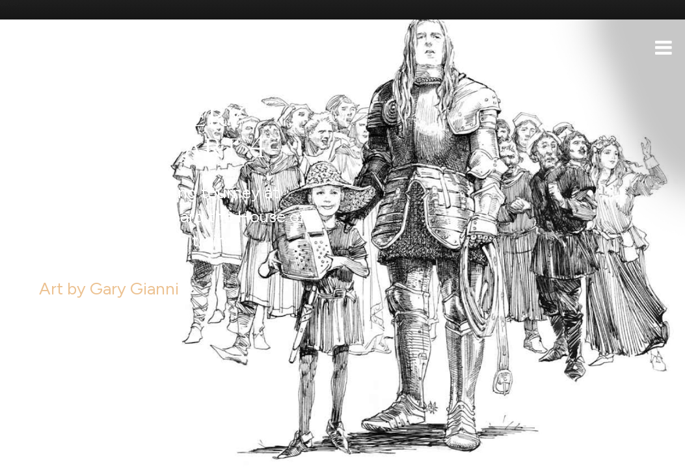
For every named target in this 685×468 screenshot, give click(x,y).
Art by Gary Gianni (99, 259)
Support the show (72, 451)
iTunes (174, 451)
